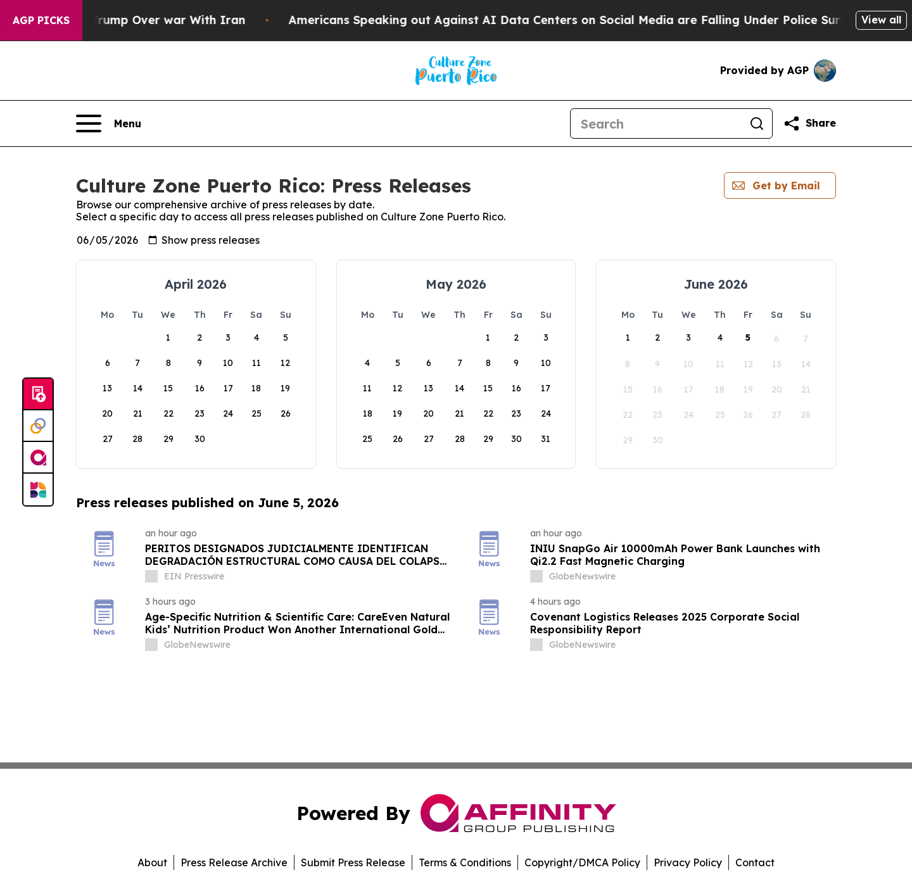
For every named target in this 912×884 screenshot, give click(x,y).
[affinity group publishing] (38, 458)
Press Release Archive (234, 862)
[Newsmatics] (38, 489)
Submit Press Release (353, 862)
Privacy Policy (688, 862)
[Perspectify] (38, 426)
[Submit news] (38, 394)
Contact (755, 862)
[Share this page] (809, 123)
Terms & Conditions (465, 862)
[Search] (656, 123)
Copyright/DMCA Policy (582, 862)
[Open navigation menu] (108, 123)
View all (881, 19)
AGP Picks (41, 20)
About (152, 862)
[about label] (151, 576)
